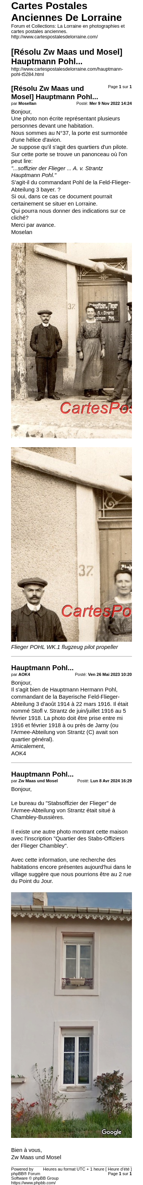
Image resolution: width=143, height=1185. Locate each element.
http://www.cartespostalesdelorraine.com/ (54, 37)
